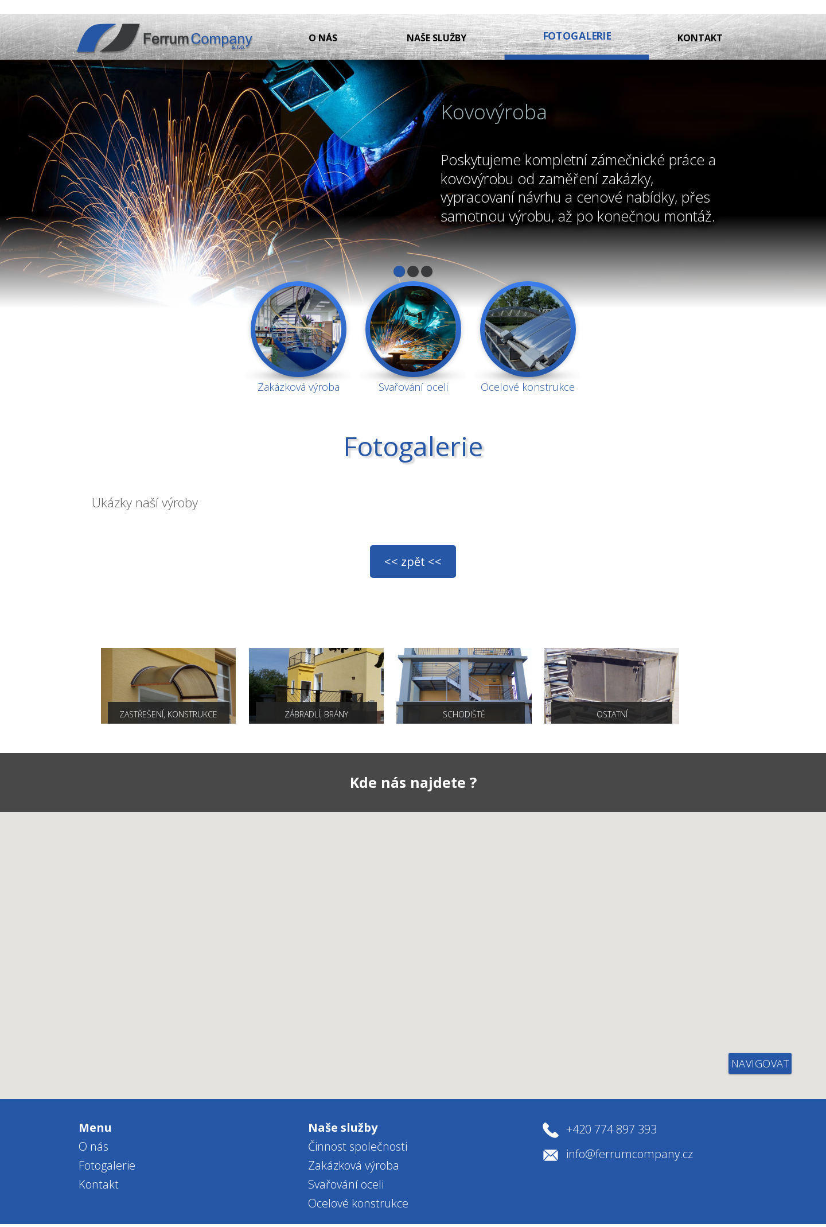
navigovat (760, 1046)
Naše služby (442, 24)
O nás (323, 24)
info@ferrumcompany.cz (629, 1136)
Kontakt (700, 24)
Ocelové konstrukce (358, 1185)
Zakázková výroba (353, 1147)
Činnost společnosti (357, 1128)
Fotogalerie (107, 1147)
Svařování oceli (346, 1166)
